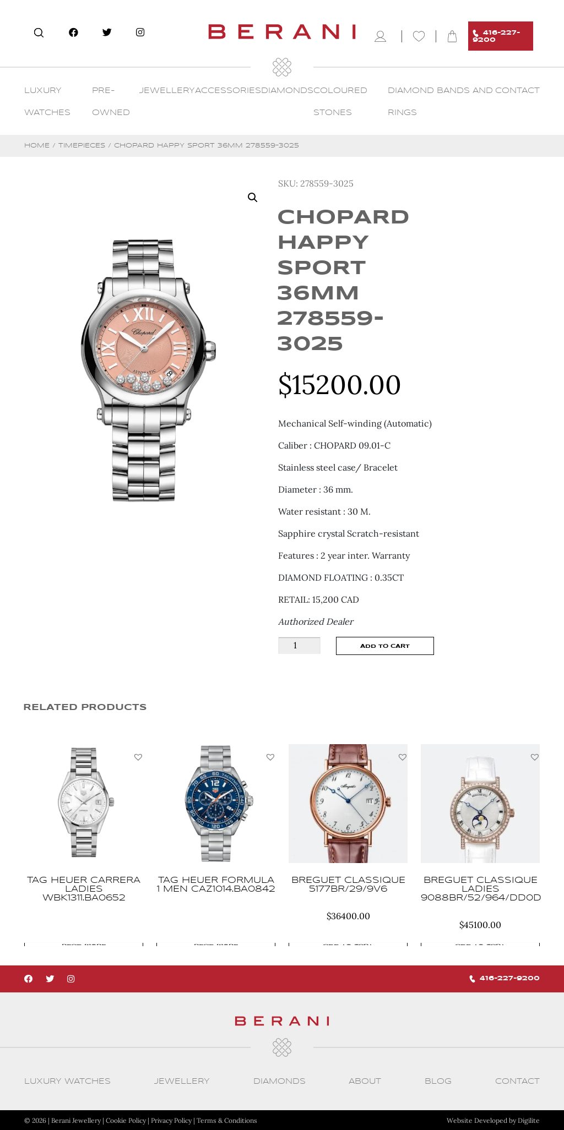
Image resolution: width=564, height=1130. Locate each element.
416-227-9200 (496, 36)
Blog (438, 1081)
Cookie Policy (126, 1120)
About (365, 1081)
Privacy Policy (171, 1120)
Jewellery (167, 91)
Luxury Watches (67, 1081)
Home (37, 146)
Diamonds (287, 91)
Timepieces (81, 146)
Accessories (228, 91)
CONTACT (517, 91)
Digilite (529, 1120)
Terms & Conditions (227, 1120)
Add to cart (385, 646)
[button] (138, 757)
